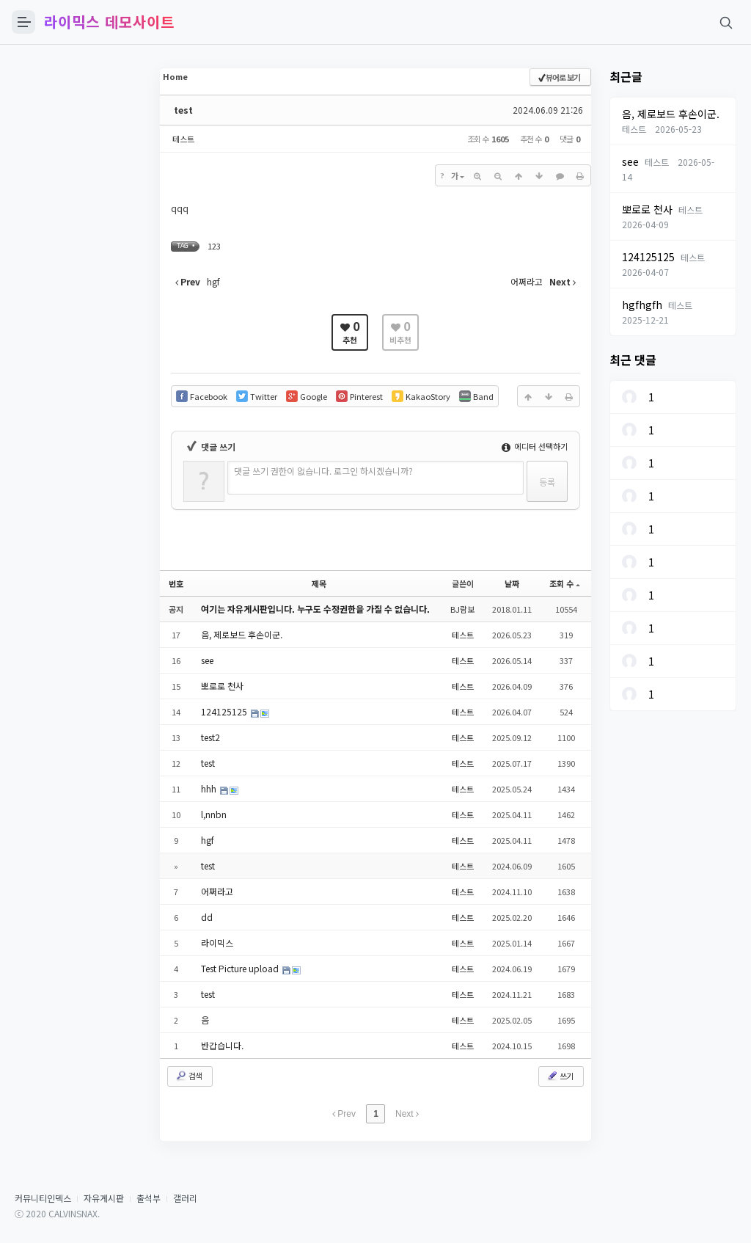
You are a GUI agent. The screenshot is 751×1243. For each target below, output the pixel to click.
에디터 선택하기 (535, 446)
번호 (176, 583)
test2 (210, 737)
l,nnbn (214, 814)
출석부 (148, 1198)
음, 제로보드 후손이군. (241, 634)
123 (214, 246)
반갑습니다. (222, 1045)
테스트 (183, 139)
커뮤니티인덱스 (43, 1198)
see (207, 660)
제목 (319, 583)
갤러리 (185, 1198)
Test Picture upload (241, 968)
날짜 (512, 583)
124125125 (225, 711)
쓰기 (559, 1076)
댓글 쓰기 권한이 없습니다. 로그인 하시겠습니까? (323, 470)
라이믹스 (217, 942)
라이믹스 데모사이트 (109, 22)
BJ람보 (462, 609)
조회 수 (564, 583)
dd (207, 917)
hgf (207, 840)
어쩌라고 (217, 891)
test (183, 109)
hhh (210, 788)
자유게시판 (104, 1198)
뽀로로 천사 (222, 685)
